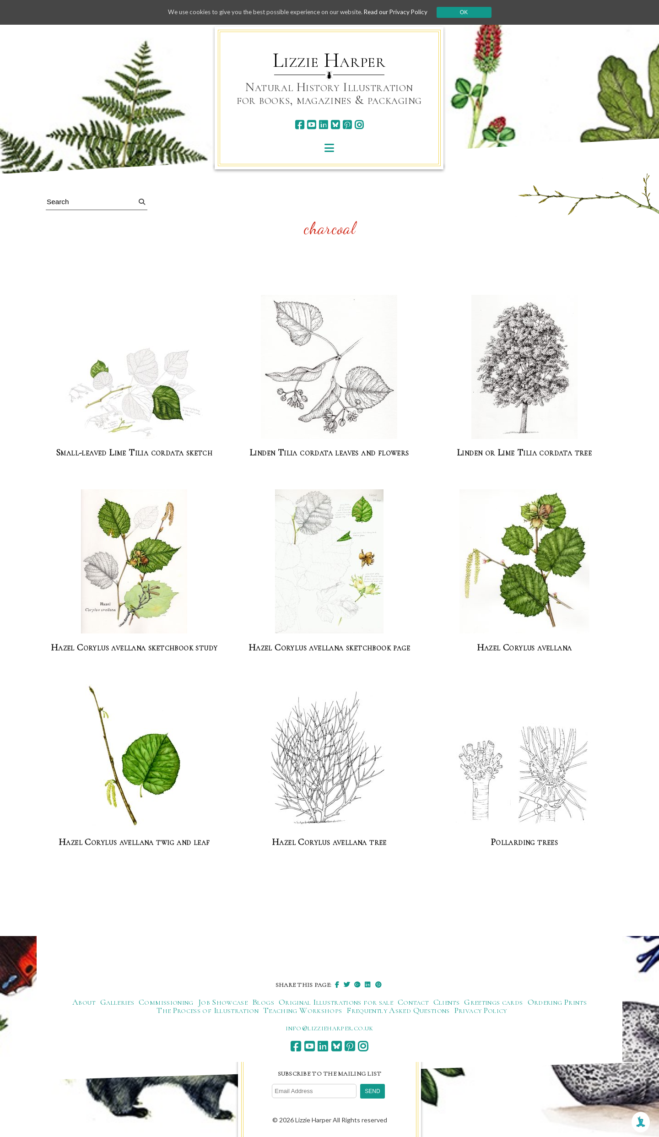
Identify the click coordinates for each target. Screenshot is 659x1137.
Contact (413, 1001)
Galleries (117, 1001)
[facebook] (299, 125)
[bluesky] (335, 125)
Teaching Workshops (302, 1010)
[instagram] (359, 125)
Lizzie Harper (329, 60)
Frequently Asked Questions (397, 1010)
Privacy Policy (480, 1010)
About (84, 1001)
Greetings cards (493, 1001)
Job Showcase (223, 1001)
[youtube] (311, 125)
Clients (446, 1001)
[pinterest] (347, 125)
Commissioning (166, 1001)
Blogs (263, 1001)
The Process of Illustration (208, 1010)
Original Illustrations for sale (336, 1001)
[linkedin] (323, 125)
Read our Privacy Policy (403, 12)
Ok (472, 12)
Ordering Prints (557, 1001)
